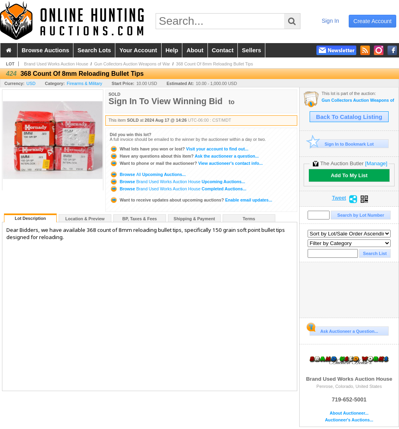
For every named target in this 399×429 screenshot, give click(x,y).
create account (373, 21)
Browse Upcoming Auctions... (148, 174)
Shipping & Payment (194, 218)
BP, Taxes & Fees (139, 218)
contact (223, 50)
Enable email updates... (191, 200)
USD (31, 83)
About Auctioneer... (349, 413)
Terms (249, 218)
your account (138, 50)
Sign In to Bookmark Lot (342, 143)
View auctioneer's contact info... (186, 163)
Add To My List (349, 175)
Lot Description (30, 218)
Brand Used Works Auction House (56, 63)
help (172, 50)
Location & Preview (85, 218)
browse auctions (45, 50)
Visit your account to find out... (179, 148)
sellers (251, 50)
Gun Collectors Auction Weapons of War (132, 63)
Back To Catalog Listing (349, 117)
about (194, 50)
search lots (94, 50)
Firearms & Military (84, 83)
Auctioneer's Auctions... (349, 420)
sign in (330, 21)
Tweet (339, 198)
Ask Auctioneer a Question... (344, 330)
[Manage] (376, 163)
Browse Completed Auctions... (178, 188)
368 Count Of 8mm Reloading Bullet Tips (214, 63)
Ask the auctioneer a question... (184, 156)
